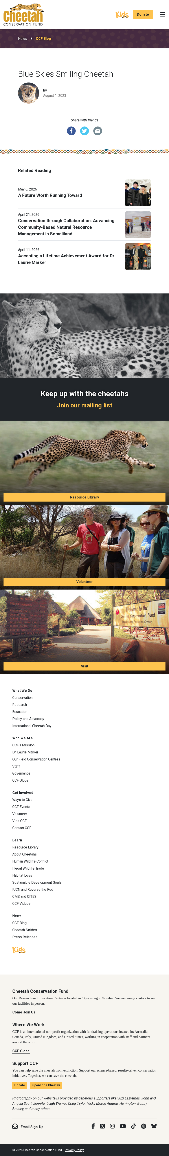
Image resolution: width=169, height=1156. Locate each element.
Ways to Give (22, 800)
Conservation (22, 698)
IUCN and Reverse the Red (32, 889)
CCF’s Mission (23, 745)
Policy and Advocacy (28, 719)
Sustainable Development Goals (37, 882)
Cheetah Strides (24, 930)
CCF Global (20, 780)
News (22, 39)
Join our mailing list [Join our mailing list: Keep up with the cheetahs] (84, 405)
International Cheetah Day (31, 726)
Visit (84, 666)
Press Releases (24, 937)
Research (19, 705)
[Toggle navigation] (162, 14)
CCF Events (21, 807)
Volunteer (84, 582)
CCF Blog (43, 39)
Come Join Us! (24, 1012)
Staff (16, 766)
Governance (21, 773)
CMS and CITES (24, 896)
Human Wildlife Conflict (30, 861)
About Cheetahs (24, 854)
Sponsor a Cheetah (46, 1085)
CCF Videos (21, 903)
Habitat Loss (22, 875)
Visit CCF (19, 821)
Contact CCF (21, 828)
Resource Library (84, 497)
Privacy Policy (74, 1150)
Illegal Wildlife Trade (28, 868)
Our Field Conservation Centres (36, 759)
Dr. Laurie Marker (25, 752)
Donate (143, 14)
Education (19, 712)
